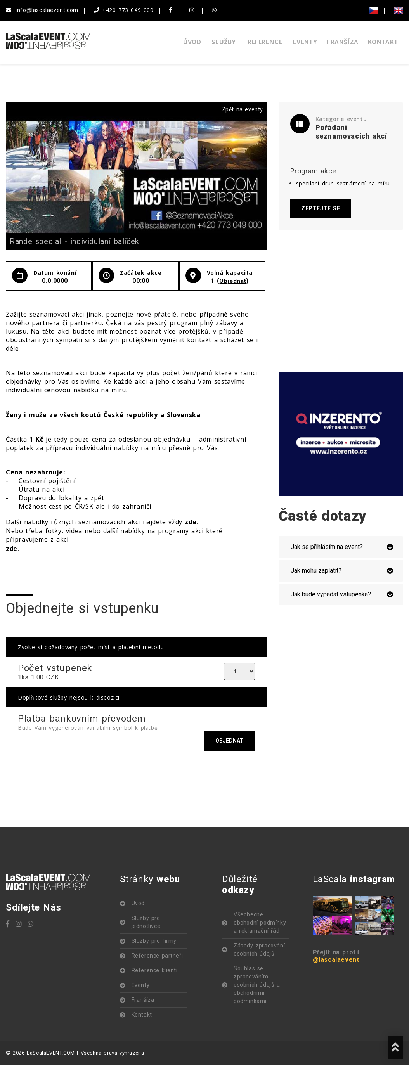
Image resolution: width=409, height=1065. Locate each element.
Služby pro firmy (154, 942)
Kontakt (383, 42)
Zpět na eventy (242, 109)
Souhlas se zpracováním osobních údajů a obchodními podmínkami (257, 985)
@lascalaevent (336, 960)
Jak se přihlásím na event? (327, 547)
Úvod (192, 42)
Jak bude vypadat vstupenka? (331, 595)
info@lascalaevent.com (42, 10)
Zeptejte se (321, 209)
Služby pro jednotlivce (146, 923)
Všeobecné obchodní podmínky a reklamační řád (260, 923)
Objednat (232, 280)
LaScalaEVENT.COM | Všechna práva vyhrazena (85, 1053)
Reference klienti (155, 971)
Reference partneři (157, 956)
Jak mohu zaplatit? (316, 571)
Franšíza (343, 42)
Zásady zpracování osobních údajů (259, 950)
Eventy (305, 42)
